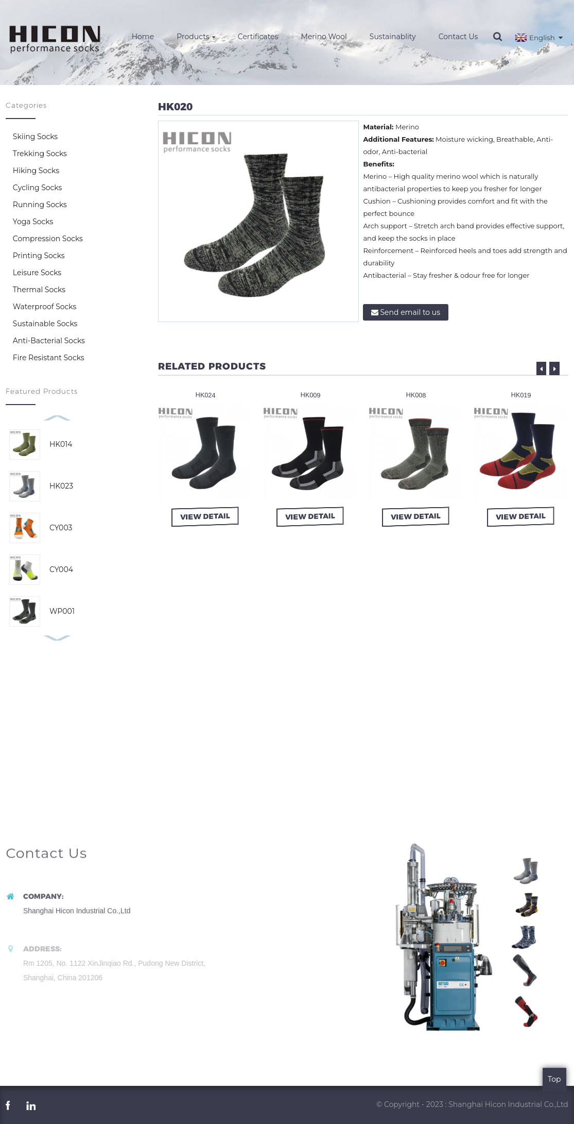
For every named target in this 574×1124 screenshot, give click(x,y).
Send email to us (410, 312)
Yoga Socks (33, 221)
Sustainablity (393, 36)
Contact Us (458, 36)
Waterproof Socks (44, 306)
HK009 (311, 394)
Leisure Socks (37, 272)
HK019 (521, 394)
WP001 (62, 611)
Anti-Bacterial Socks (49, 340)
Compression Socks (48, 238)
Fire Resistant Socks (48, 357)
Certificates (258, 36)
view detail (206, 516)
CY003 (60, 527)
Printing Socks (39, 255)
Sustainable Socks (45, 323)
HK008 (416, 394)
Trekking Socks (40, 153)
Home (143, 36)
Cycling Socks (37, 187)
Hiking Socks (36, 170)
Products (196, 36)
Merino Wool (324, 36)
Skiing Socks (35, 136)
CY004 (61, 569)
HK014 (61, 444)
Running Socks (40, 204)
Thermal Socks (39, 289)
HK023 (61, 486)
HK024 (205, 394)
